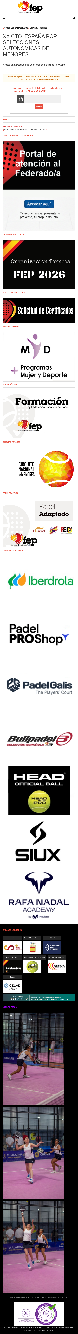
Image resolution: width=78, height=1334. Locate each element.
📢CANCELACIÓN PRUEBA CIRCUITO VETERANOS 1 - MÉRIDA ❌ (25, 130)
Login (39, 107)
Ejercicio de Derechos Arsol (35, 1330)
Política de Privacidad (38, 1327)
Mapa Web (51, 1330)
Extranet (7, 1327)
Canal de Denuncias (20, 1327)
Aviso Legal (68, 1327)
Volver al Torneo (38, 28)
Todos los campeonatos (16, 28)
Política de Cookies (56, 1327)
